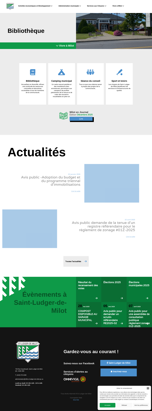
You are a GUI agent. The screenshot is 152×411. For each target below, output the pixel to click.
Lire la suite (72, 191)
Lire (81, 118)
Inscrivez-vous (119, 371)
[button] (148, 388)
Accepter (108, 405)
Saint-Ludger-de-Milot (118, 363)
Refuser (124, 405)
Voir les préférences (141, 405)
